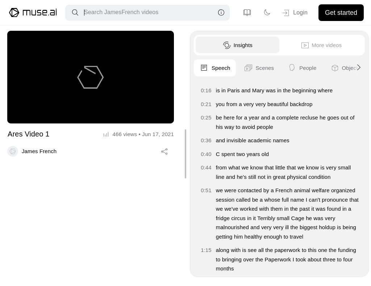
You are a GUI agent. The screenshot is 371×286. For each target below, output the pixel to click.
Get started (341, 12)
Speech (208, 68)
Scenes (252, 68)
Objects (338, 68)
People (294, 68)
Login (294, 13)
